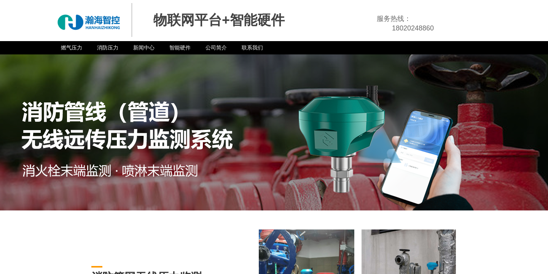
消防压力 (107, 48)
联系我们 (252, 48)
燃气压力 (71, 48)
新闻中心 (144, 48)
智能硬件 (180, 48)
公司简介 (216, 48)
